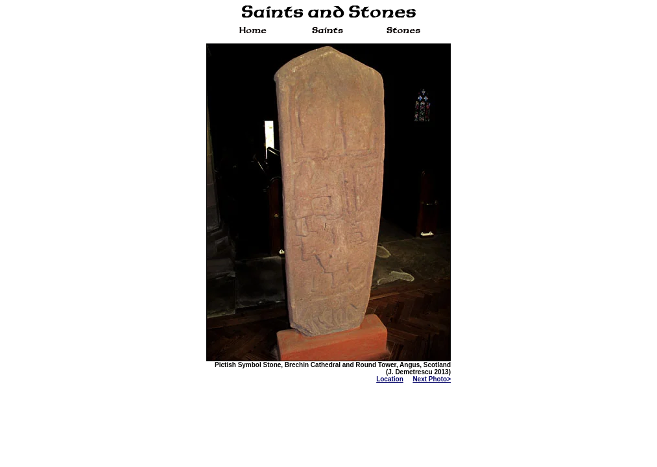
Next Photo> (431, 379)
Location (389, 379)
